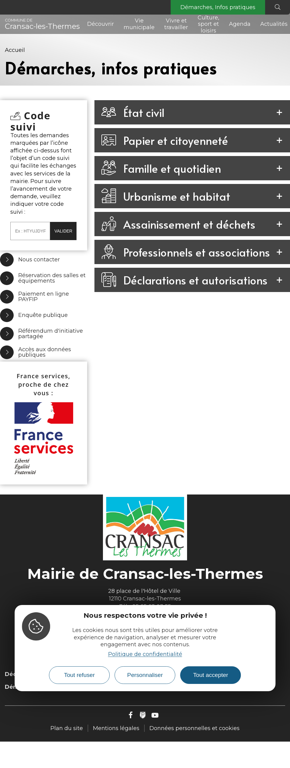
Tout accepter (210, 675)
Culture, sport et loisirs (208, 24)
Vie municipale (139, 24)
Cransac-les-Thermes (42, 24)
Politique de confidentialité (145, 654)
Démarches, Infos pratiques (217, 7)
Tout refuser (79, 675)
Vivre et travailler (176, 24)
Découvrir (100, 24)
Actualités (274, 24)
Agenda (240, 24)
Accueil (15, 50)
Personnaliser (145, 675)
